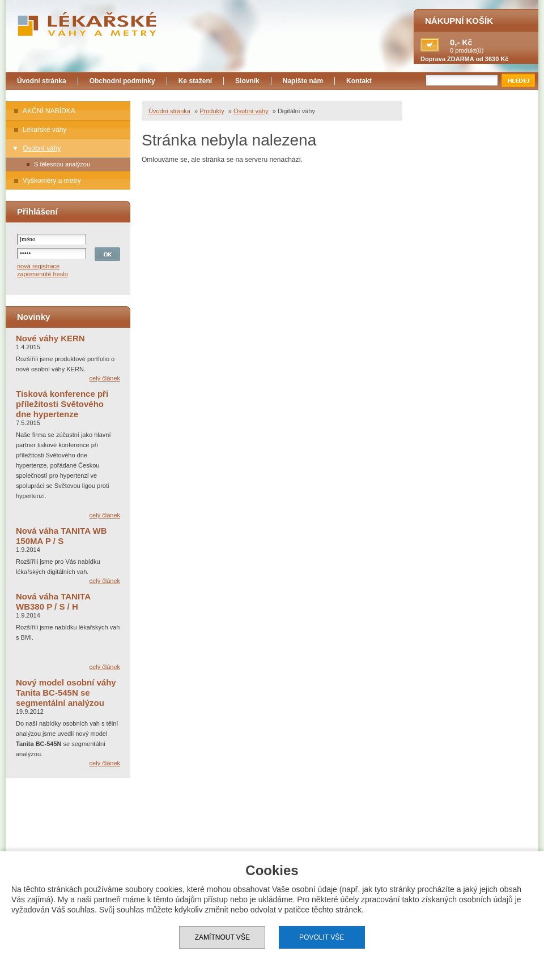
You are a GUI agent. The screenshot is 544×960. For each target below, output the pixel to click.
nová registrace (38, 266)
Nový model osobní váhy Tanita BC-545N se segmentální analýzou (66, 693)
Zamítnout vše (222, 937)
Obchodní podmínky (122, 81)
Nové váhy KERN (50, 338)
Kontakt (359, 81)
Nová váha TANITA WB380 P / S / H (53, 601)
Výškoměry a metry (52, 181)
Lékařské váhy (44, 130)
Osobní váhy (42, 148)
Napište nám (303, 81)
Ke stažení (195, 81)
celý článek (105, 378)
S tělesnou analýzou (62, 164)
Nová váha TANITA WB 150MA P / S (61, 536)
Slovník (247, 81)
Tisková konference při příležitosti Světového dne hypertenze (62, 404)
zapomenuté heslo (42, 274)
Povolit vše (321, 937)
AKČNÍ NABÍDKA (49, 111)
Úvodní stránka (41, 81)
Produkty (211, 111)
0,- (455, 42)
